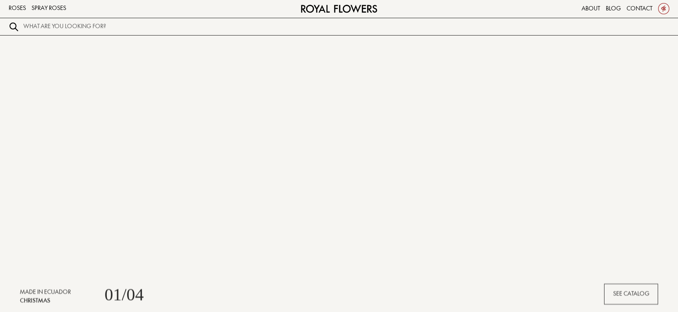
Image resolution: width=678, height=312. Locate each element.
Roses (17, 8)
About (591, 9)
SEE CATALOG (631, 296)
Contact (639, 9)
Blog (613, 9)
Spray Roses (49, 8)
